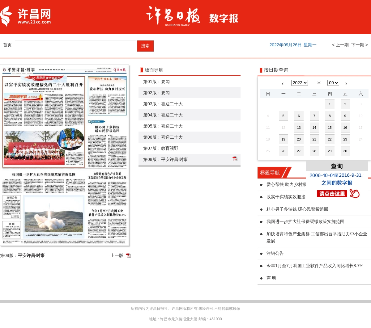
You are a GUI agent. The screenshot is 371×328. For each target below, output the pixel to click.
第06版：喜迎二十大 (163, 137)
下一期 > (359, 44)
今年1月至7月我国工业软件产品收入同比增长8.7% (315, 265)
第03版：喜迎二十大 (163, 103)
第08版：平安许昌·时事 (165, 159)
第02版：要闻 (156, 92)
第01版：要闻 (156, 81)
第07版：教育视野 (160, 148)
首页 (7, 44)
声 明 (271, 277)
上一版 (116, 255)
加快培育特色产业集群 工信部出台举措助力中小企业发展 (317, 237)
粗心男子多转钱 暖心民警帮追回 (297, 209)
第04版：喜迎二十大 (163, 114)
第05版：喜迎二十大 (163, 126)
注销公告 (275, 253)
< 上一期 (340, 44)
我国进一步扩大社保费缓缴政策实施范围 (305, 221)
